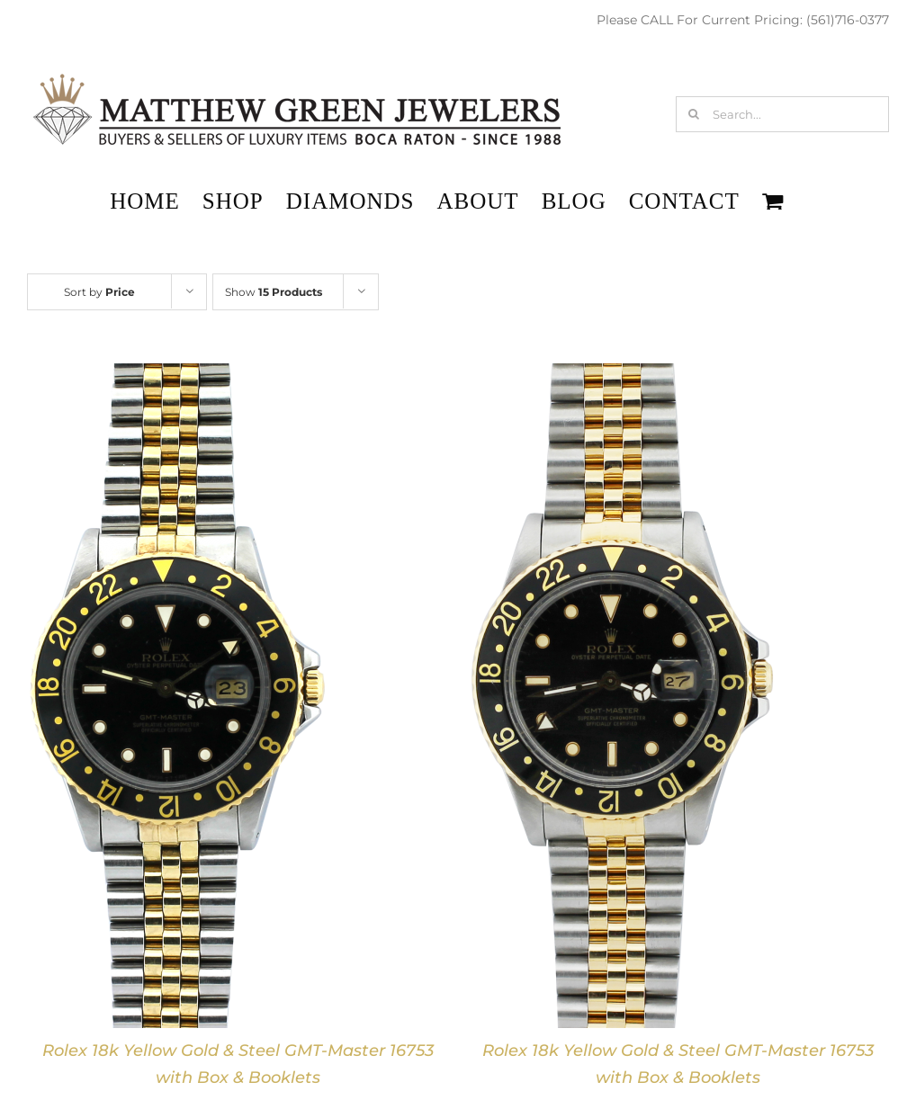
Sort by (99, 292)
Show (273, 292)
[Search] (694, 114)
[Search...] (782, 114)
